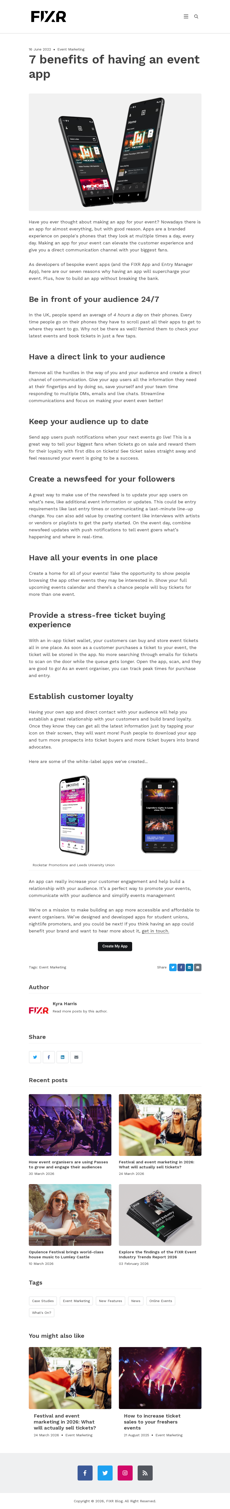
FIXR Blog (114, 1501)
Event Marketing (70, 49)
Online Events (160, 1301)
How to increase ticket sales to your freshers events (152, 1422)
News (135, 1301)
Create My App (114, 946)
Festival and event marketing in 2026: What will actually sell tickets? (156, 1164)
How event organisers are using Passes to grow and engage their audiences (68, 1164)
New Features (110, 1301)
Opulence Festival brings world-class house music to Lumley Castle (66, 1254)
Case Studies (43, 1301)
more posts (72, 1011)
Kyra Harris (65, 1003)
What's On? (41, 1313)
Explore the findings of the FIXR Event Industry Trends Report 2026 (157, 1254)
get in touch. (155, 930)
